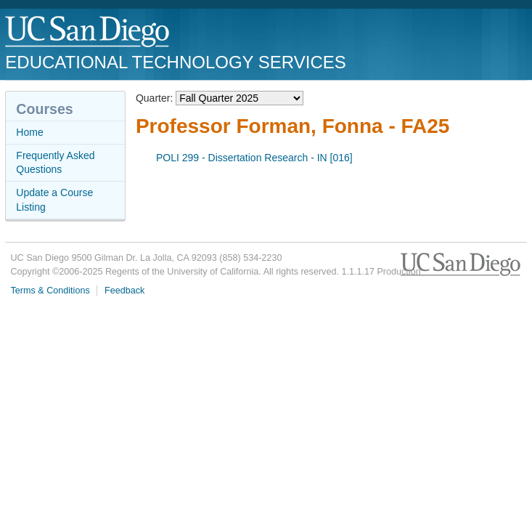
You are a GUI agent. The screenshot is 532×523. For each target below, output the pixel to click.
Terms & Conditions (50, 290)
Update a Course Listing (54, 200)
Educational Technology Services (175, 62)
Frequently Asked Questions (55, 163)
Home (29, 132)
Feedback (124, 290)
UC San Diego (88, 32)
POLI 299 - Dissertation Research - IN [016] (254, 157)
